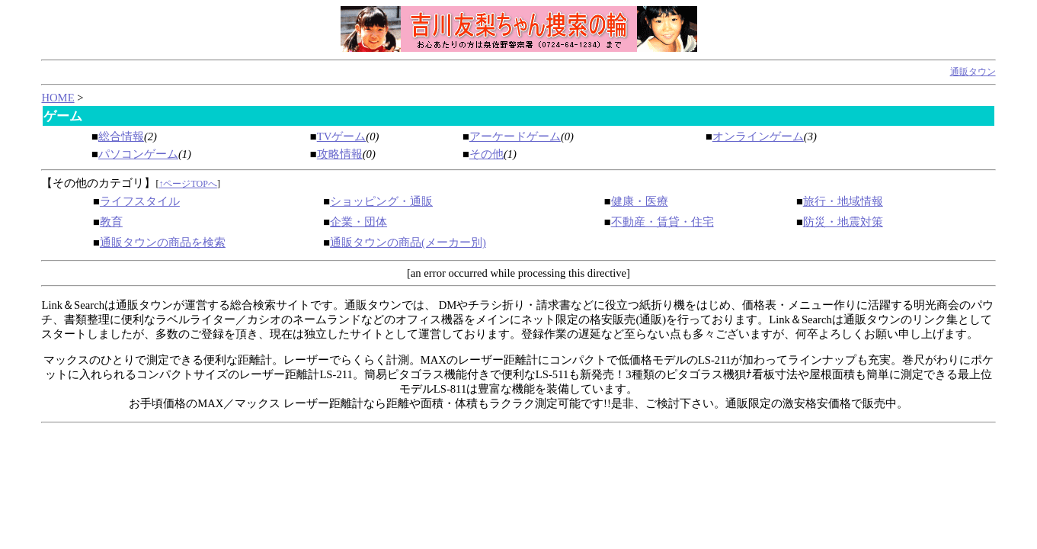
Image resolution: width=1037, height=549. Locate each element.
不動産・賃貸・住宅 (662, 222)
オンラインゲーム (758, 136)
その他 (486, 154)
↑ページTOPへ (187, 183)
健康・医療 (639, 201)
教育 (111, 222)
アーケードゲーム (515, 136)
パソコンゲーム (138, 154)
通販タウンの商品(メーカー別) (408, 242)
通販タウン (973, 71)
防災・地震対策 (843, 222)
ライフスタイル (140, 201)
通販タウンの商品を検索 (163, 242)
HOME (57, 98)
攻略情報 (340, 154)
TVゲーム (341, 136)
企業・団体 (358, 222)
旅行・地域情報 (843, 201)
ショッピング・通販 (381, 201)
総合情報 (121, 136)
